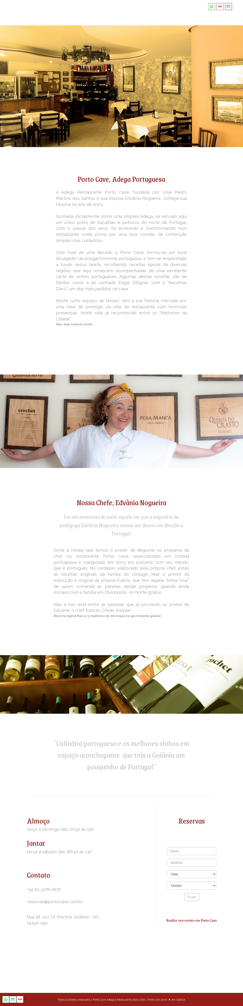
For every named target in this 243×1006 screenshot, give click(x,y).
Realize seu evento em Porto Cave (191, 920)
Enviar (191, 897)
